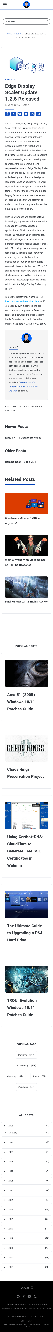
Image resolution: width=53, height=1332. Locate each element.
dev (28, 406)
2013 (10, 1257)
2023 (10, 1161)
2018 (10, 1209)
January (13, 1132)
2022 (10, 1171)
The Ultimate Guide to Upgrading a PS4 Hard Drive (24, 933)
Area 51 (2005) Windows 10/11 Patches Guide (21, 702)
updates (11, 410)
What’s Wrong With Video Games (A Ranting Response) (25, 562)
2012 (10, 1267)
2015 (9, 406)
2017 (10, 1219)
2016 (10, 1228)
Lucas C (13, 347)
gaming (12, 1076)
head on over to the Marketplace (22, 301)
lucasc (25, 105)
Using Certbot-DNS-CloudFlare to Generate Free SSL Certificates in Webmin (25, 851)
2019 (10, 1200)
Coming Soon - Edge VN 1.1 (22, 462)
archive (18, 406)
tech (36, 1076)
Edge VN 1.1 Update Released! (24, 438)
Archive (11, 79)
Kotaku (22, 386)
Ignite (21, 1324)
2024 (10, 1152)
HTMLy (27, 1327)
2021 (10, 1180)
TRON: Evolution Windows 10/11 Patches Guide (22, 1008)
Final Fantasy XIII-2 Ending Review (26, 602)
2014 (10, 1248)
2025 (10, 1142)
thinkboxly (39, 406)
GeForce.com (24, 382)
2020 (10, 1190)
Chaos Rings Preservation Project (25, 773)
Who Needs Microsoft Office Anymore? (22, 520)
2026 (10, 1125)
